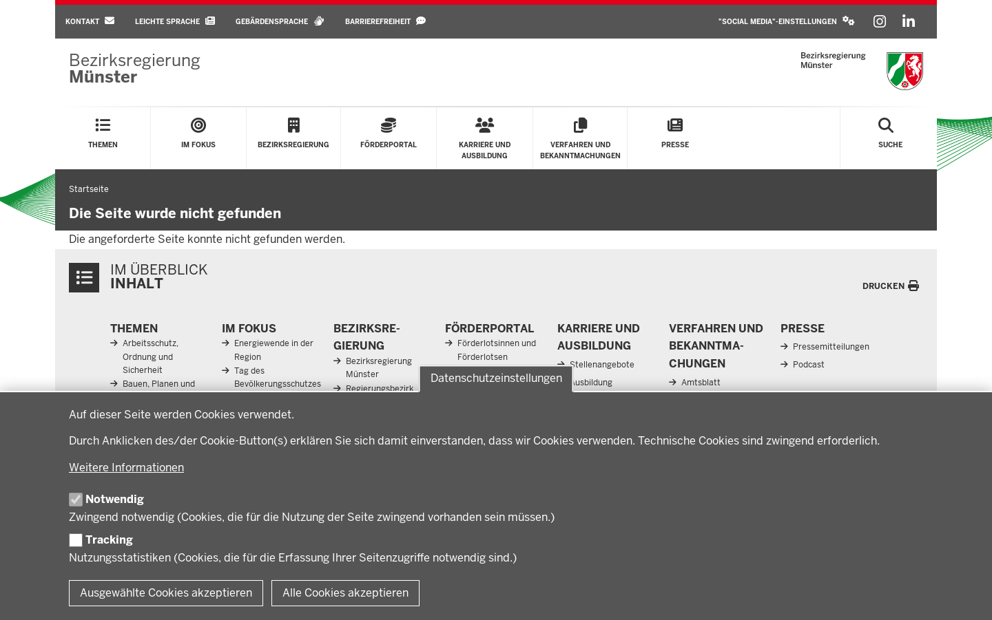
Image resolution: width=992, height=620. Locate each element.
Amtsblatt (701, 382)
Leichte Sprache (175, 21)
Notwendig (114, 499)
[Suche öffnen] (890, 138)
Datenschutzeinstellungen (496, 379)
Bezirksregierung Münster (379, 368)
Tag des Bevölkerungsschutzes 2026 (277, 384)
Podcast (809, 364)
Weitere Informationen (126, 467)
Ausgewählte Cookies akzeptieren (166, 593)
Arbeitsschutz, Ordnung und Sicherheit (150, 356)
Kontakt (89, 21)
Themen (134, 328)
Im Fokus (249, 328)
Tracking (109, 540)
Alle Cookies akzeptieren (345, 593)
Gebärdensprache (280, 21)
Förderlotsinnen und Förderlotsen (496, 350)
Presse (803, 328)
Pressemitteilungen (831, 346)
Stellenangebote (602, 364)
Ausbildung (591, 382)
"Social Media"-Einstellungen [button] (787, 21)
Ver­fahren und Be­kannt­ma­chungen (716, 346)
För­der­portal (489, 328)
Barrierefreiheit (385, 21)
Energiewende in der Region (273, 350)
